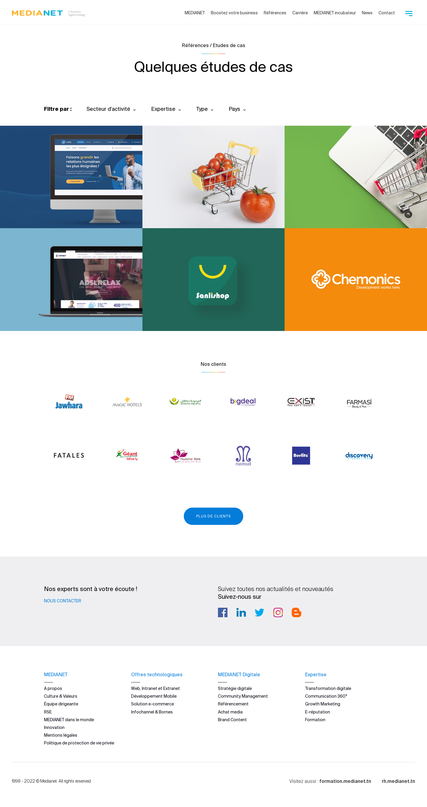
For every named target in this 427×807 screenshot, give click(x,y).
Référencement (233, 704)
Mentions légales (60, 735)
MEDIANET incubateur (335, 12)
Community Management (243, 696)
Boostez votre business (234, 12)
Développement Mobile (154, 696)
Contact (387, 12)
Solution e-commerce (152, 704)
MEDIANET (195, 12)
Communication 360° (326, 696)
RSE (48, 712)
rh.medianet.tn (398, 781)
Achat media (230, 712)
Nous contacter (62, 600)
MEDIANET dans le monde (69, 719)
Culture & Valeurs (60, 696)
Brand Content (232, 719)
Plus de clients (213, 516)
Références (275, 12)
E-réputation (317, 712)
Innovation (54, 727)
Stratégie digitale (235, 688)
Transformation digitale (328, 688)
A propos (53, 688)
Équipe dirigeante (61, 704)
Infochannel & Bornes (152, 712)
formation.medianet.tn (345, 781)
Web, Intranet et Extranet (155, 688)
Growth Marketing (322, 704)
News (367, 12)
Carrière (300, 12)
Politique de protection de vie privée (79, 743)
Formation (315, 719)
